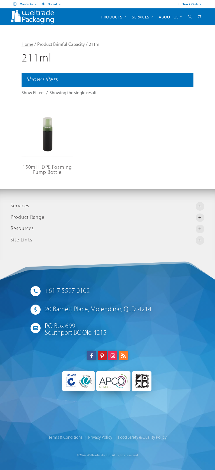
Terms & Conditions (65, 438)
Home (27, 44)
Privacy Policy (100, 438)
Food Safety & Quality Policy (142, 438)
